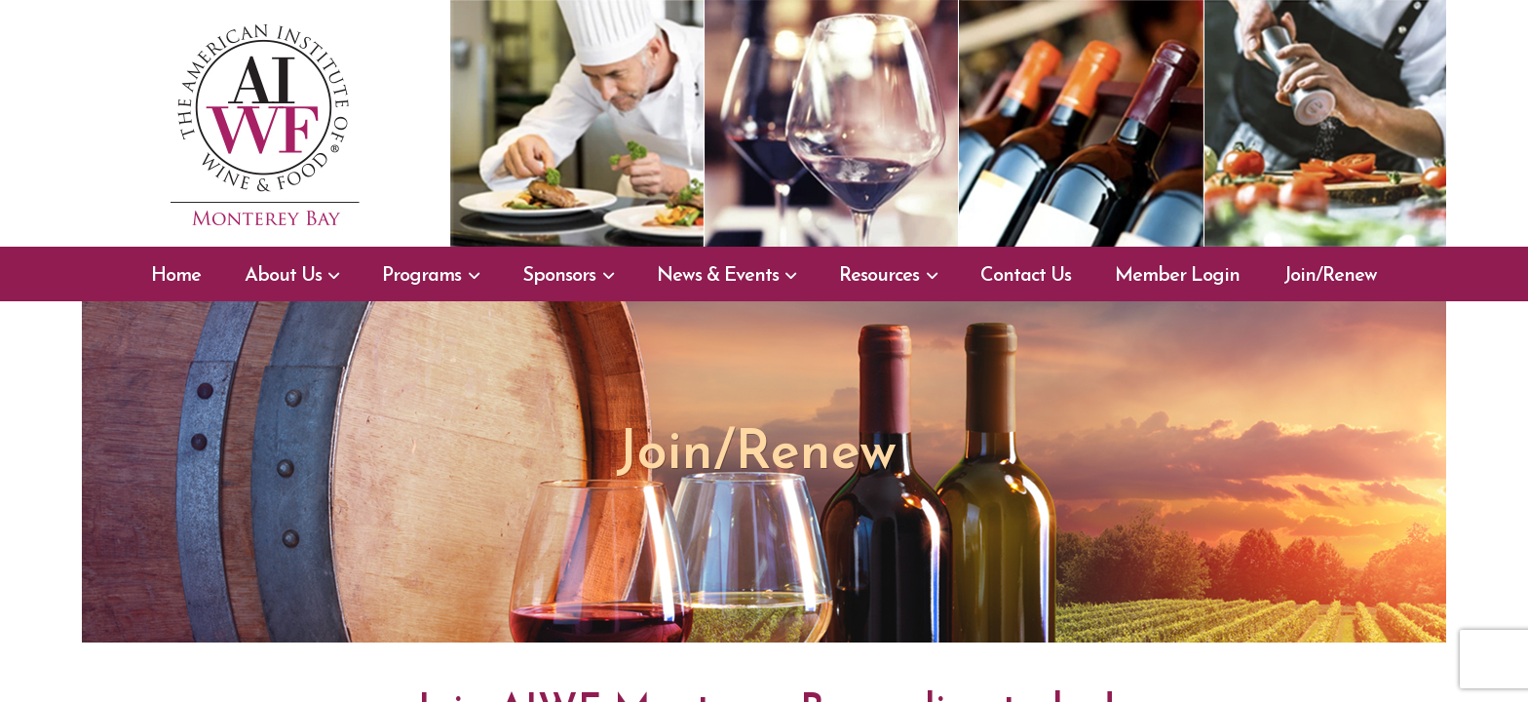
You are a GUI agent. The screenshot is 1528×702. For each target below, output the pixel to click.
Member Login (1177, 276)
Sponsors (558, 276)
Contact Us (1025, 276)
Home (176, 276)
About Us (283, 276)
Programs (421, 276)
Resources (879, 276)
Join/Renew (1330, 276)
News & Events (718, 276)
